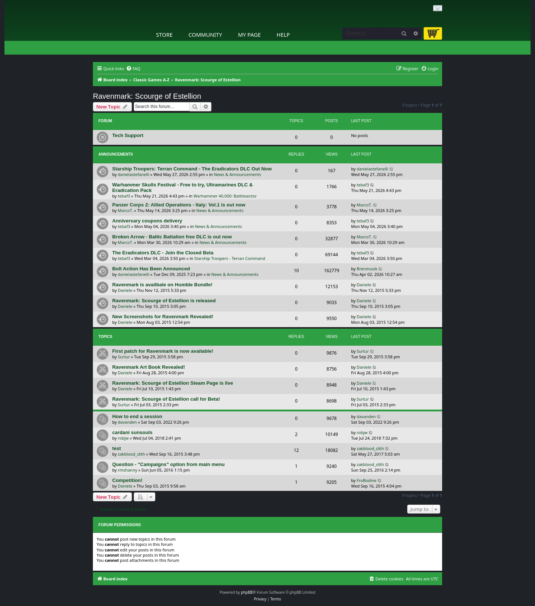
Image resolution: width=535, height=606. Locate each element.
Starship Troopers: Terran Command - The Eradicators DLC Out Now (192, 169)
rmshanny (127, 470)
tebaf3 (124, 196)
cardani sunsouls (132, 432)
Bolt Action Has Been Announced (151, 268)
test (116, 448)
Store (164, 34)
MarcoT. (125, 210)
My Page (249, 34)
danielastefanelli (133, 174)
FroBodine (366, 480)
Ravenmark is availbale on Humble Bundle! (162, 284)
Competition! (127, 480)
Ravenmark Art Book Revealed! (148, 367)
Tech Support (127, 135)
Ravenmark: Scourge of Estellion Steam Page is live (172, 383)
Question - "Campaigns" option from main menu (168, 464)
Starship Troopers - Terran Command (229, 258)
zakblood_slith (131, 454)
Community (205, 34)
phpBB (247, 592)
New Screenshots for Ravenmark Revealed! (162, 316)
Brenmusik (367, 268)
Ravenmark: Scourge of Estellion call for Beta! (166, 399)
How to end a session (137, 416)
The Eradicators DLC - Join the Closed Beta (163, 252)
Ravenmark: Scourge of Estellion (147, 96)
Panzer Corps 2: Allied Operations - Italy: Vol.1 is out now (178, 205)
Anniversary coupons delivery (147, 221)
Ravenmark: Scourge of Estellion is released (164, 300)
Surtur (124, 356)
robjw (123, 438)
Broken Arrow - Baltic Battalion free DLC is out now (172, 237)
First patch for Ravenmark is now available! (162, 351)
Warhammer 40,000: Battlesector (225, 196)
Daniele (125, 290)
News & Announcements (237, 174)
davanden (127, 422)
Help (283, 34)
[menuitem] (133, 68)
